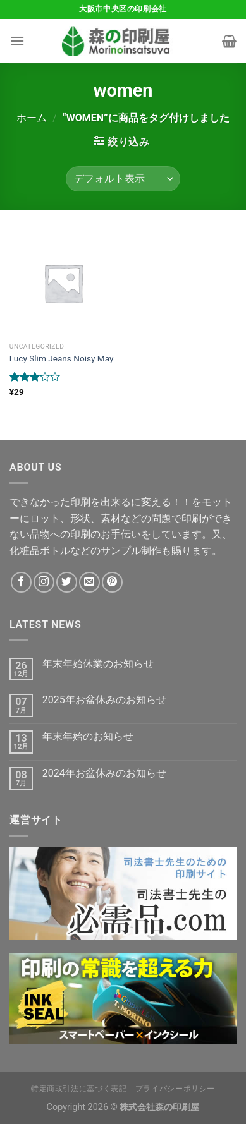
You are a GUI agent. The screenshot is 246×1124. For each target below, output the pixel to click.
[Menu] (17, 40)
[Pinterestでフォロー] (112, 582)
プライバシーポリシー (175, 1088)
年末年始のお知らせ (87, 736)
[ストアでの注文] (123, 178)
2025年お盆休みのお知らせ (104, 700)
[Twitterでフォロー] (66, 582)
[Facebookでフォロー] (21, 582)
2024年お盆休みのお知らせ (104, 773)
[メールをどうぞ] (89, 582)
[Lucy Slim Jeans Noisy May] (63, 283)
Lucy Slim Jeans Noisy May (61, 358)
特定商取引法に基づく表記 (78, 1088)
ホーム (31, 118)
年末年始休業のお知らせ (98, 664)
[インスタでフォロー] (44, 582)
